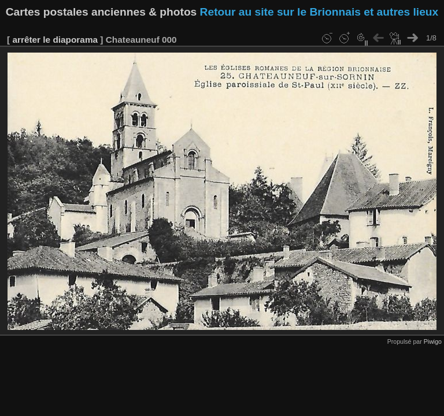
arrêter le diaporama (55, 39)
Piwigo (433, 341)
